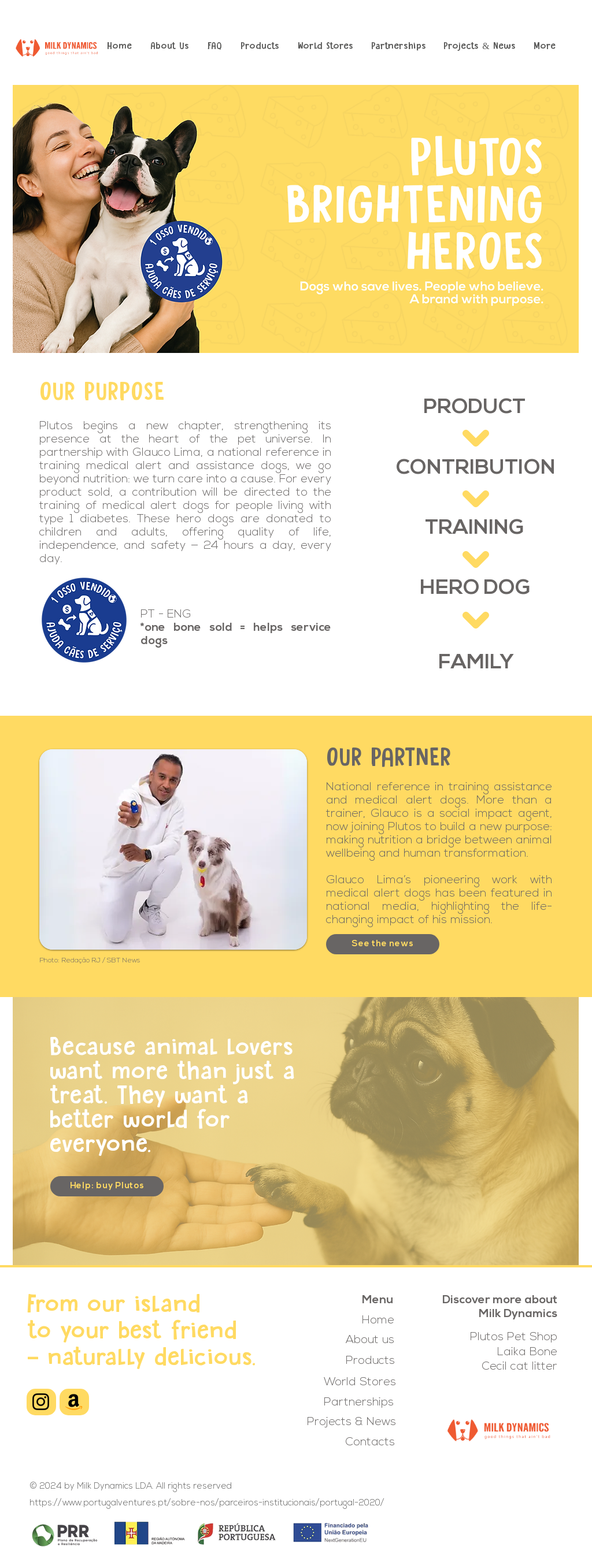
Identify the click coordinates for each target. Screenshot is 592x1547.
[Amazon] (73, 1401)
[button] (259, 46)
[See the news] (382, 944)
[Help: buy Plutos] (107, 1186)
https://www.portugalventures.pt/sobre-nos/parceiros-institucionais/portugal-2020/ (206, 1503)
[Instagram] (40, 1401)
